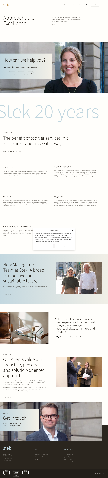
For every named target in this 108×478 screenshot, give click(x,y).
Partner (12, 73)
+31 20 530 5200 (15, 423)
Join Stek (95, 5)
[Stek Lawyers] (6, 5)
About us (53, 5)
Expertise (21, 73)
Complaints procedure (68, 462)
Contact (81, 5)
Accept (44, 246)
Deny (64, 246)
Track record (62, 5)
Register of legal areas (68, 457)
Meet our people (39, 457)
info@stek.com (7, 461)
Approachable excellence (41, 454)
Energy (30, 73)
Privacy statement (67, 459)
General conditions (68, 454)
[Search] (5, 66)
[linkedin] (103, 473)
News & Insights (72, 5)
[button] (72, 230)
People (37, 5)
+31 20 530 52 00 (7, 459)
